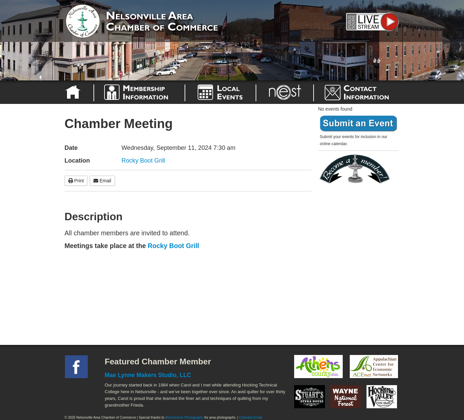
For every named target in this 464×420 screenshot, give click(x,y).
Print (76, 180)
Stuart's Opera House (309, 396)
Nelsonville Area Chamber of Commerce (143, 19)
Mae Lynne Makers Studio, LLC (148, 375)
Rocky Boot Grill (143, 160)
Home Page (74, 92)
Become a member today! (356, 169)
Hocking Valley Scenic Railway (382, 396)
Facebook (76, 366)
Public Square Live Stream (371, 21)
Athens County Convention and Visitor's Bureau (318, 366)
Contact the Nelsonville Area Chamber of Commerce (361, 92)
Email (102, 180)
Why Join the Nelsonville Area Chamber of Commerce (139, 92)
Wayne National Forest (345, 396)
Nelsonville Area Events (220, 92)
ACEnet (373, 366)
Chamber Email (250, 417)
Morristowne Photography (184, 417)
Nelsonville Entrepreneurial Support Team (284, 92)
